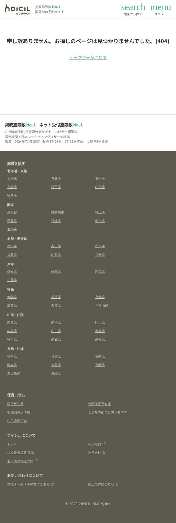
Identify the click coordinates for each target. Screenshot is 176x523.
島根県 (56, 322)
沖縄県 (56, 373)
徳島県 (100, 330)
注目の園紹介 (17, 420)
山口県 (56, 330)
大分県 (56, 364)
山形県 (100, 186)
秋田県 (56, 186)
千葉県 (12, 220)
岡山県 (100, 322)
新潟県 (12, 245)
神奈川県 (57, 211)
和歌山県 (101, 305)
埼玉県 (100, 211)
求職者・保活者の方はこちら (30, 484)
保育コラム (16, 394)
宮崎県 (100, 364)
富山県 (56, 245)
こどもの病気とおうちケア (107, 412)
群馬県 (12, 228)
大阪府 (12, 296)
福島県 (12, 194)
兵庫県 (56, 296)
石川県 (100, 245)
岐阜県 (56, 271)
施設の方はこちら (103, 484)
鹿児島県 (13, 373)
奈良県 (56, 305)
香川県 (12, 339)
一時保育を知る (99, 403)
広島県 (12, 330)
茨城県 (56, 220)
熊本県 (12, 364)
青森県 (56, 178)
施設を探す (16, 163)
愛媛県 (56, 339)
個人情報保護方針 (22, 460)
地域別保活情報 (18, 412)
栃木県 (100, 220)
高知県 (100, 339)
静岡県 (100, 271)
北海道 (12, 178)
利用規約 (97, 443)
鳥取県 (12, 322)
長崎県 (100, 356)
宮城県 (12, 186)
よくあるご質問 (20, 452)
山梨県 (56, 254)
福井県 (12, 254)
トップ (12, 443)
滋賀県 (12, 305)
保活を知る (15, 403)
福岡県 (12, 356)
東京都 (12, 211)
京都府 (100, 296)
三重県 (12, 279)
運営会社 (97, 452)
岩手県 (100, 178)
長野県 (100, 254)
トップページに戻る (88, 57)
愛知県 (12, 271)
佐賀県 (56, 356)
